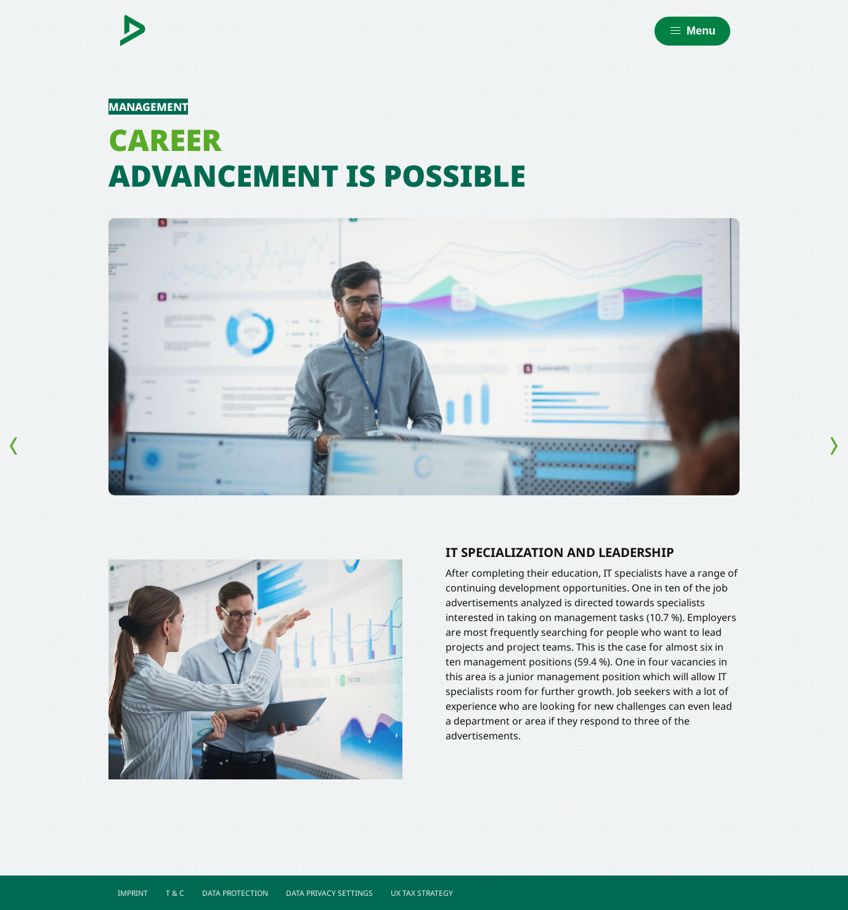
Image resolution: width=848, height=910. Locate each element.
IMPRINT (133, 893)
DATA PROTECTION (235, 893)
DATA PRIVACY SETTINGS (329, 893)
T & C (175, 893)
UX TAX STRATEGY (422, 893)
